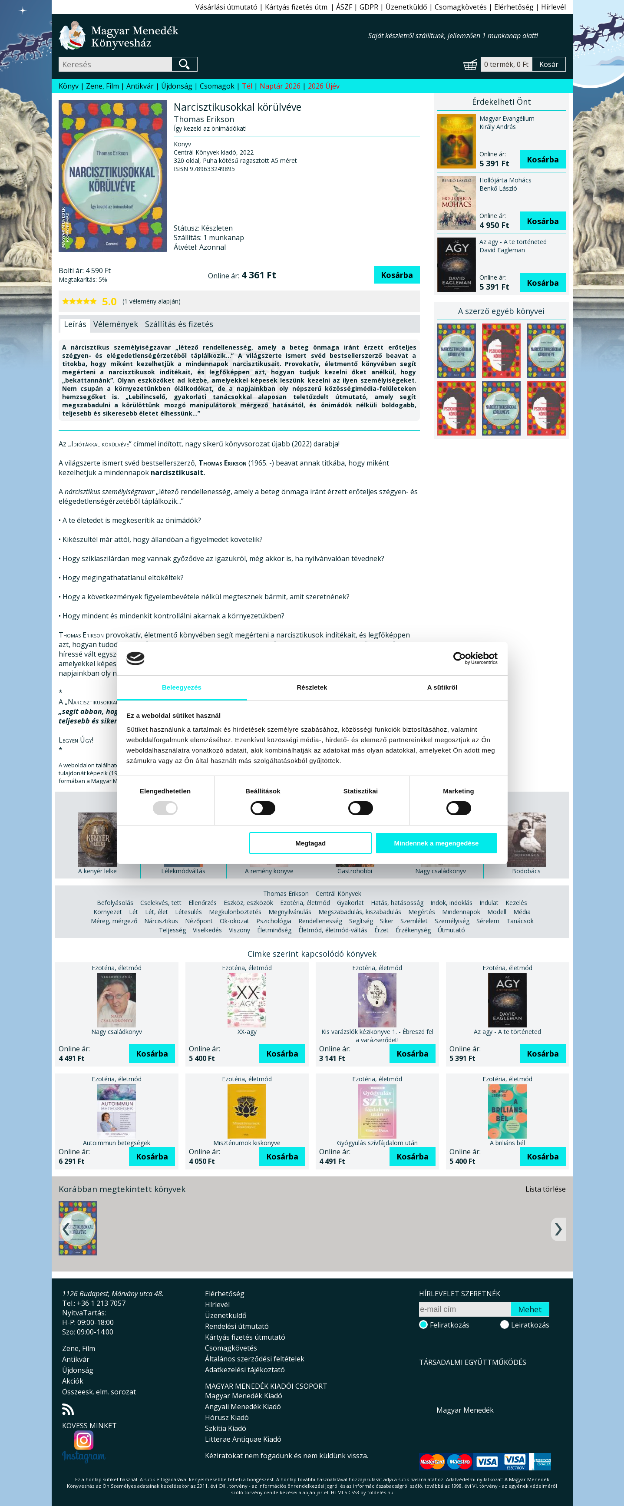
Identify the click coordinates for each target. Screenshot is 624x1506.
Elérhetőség (514, 7)
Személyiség (452, 921)
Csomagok (217, 86)
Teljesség (172, 930)
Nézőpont (199, 921)
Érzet (381, 930)
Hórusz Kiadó (227, 1417)
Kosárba (397, 275)
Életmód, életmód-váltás (332, 930)
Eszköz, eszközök (248, 902)
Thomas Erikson (286, 893)
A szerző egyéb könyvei (501, 311)
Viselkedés (207, 930)
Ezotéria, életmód (305, 902)
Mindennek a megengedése (436, 843)
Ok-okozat (234, 921)
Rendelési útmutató (237, 1326)
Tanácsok (520, 921)
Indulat (489, 902)
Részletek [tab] (312, 687)
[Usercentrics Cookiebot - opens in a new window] (460, 658)
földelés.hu (380, 1492)
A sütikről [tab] (442, 687)
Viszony (239, 930)
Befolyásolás (115, 902)
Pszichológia (273, 921)
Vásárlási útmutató (226, 7)
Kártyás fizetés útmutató (245, 1337)
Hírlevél (553, 7)
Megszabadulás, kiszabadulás (359, 912)
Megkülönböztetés (235, 912)
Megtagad (310, 843)
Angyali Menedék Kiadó (243, 1406)
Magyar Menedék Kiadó (243, 1395)
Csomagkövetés (461, 7)
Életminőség (274, 930)
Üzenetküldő (406, 7)
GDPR (369, 7)
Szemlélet (414, 921)
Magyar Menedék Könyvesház (213, 35)
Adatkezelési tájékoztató (245, 1369)
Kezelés (516, 902)
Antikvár (140, 86)
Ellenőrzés (202, 902)
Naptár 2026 (280, 86)
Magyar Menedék (465, 1410)
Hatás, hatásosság (397, 902)
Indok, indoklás (451, 902)
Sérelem (487, 921)
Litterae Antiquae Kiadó (243, 1439)
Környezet (107, 912)
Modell (496, 912)
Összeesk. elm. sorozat (99, 1392)
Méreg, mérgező (114, 921)
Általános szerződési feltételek (254, 1359)
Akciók (72, 1381)
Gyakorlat (350, 902)
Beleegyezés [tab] (181, 687)
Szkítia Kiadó (225, 1428)
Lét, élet (156, 912)
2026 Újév (324, 86)
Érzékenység (413, 930)
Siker (386, 921)
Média (522, 912)
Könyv (69, 86)
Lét (133, 912)
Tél (247, 86)
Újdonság (176, 86)
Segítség (361, 921)
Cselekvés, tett (161, 902)
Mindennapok (461, 912)
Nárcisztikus (161, 921)
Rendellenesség (320, 921)
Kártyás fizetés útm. (297, 7)
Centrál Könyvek (338, 893)
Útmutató (451, 930)
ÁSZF (344, 7)
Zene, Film (102, 86)
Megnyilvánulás (289, 912)
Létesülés (188, 912)
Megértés (421, 912)
